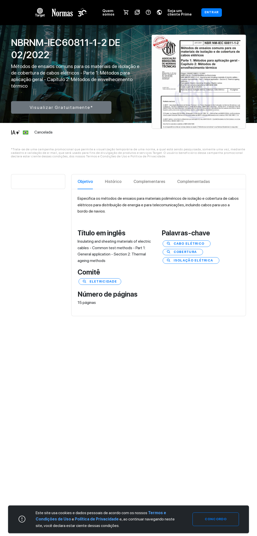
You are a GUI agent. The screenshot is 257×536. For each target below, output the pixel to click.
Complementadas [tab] (193, 181)
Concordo (216, 519)
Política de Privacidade (97, 519)
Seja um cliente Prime (179, 12)
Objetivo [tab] (85, 181)
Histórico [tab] (113, 181)
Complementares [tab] (149, 181)
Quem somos (108, 12)
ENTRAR (212, 12)
